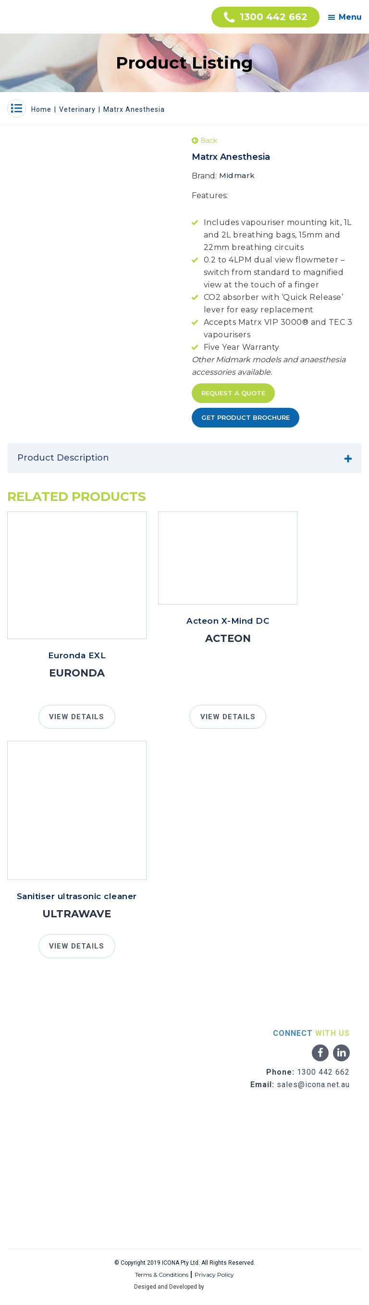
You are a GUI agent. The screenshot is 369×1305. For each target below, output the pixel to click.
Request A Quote (233, 393)
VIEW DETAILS (76, 716)
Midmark (237, 175)
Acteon (228, 638)
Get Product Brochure (245, 417)
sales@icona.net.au (313, 1084)
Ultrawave (76, 914)
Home (41, 109)
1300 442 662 (323, 1072)
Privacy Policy (214, 1274)
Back (204, 141)
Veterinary (77, 109)
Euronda (77, 673)
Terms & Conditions (161, 1274)
